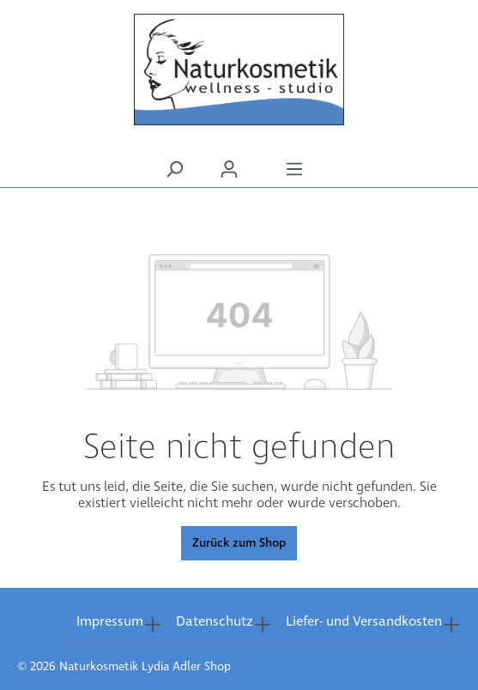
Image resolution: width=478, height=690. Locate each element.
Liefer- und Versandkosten (364, 622)
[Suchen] (174, 169)
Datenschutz (214, 622)
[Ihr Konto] (229, 169)
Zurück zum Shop (239, 543)
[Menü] (294, 169)
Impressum (109, 622)
